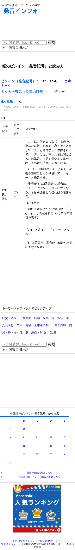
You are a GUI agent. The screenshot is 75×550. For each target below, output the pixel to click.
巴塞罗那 (25, 318)
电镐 (28, 325)
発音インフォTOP (11, 543)
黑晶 (34, 332)
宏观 (53, 332)
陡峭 (37, 318)
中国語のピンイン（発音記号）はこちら (39, 476)
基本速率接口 (43, 325)
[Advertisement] (31, 25)
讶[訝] (43, 332)
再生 (4, 198)
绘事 (46, 318)
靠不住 (18, 332)
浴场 (60, 318)
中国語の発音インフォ (50, 540)
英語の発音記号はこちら (39, 472)
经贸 (5, 318)
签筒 (14, 318)
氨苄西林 (60, 325)
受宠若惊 (8, 325)
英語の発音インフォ (23, 540)
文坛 (19, 325)
